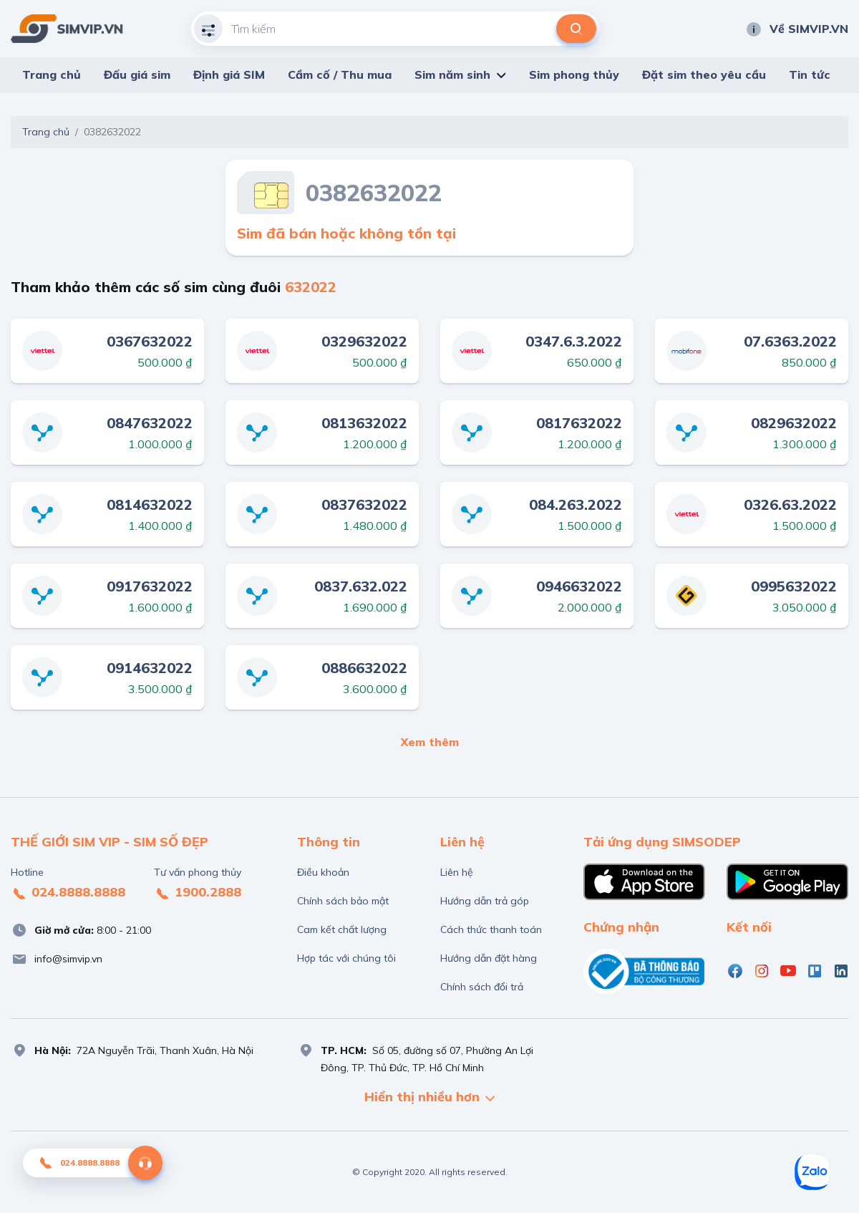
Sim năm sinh (452, 74)
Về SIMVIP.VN (796, 28)
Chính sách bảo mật (343, 900)
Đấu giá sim (137, 74)
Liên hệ (456, 872)
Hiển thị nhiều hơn (429, 1098)
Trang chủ (51, 74)
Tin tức (809, 74)
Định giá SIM (229, 74)
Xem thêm (430, 742)
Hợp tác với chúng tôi (346, 958)
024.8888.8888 (68, 893)
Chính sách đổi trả (481, 986)
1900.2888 (197, 893)
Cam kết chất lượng (342, 929)
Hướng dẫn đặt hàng (488, 958)
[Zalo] (812, 1172)
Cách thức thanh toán (491, 929)
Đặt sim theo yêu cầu (704, 74)
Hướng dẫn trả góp (484, 900)
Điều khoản (323, 872)
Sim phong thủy (574, 74)
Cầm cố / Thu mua (340, 74)
